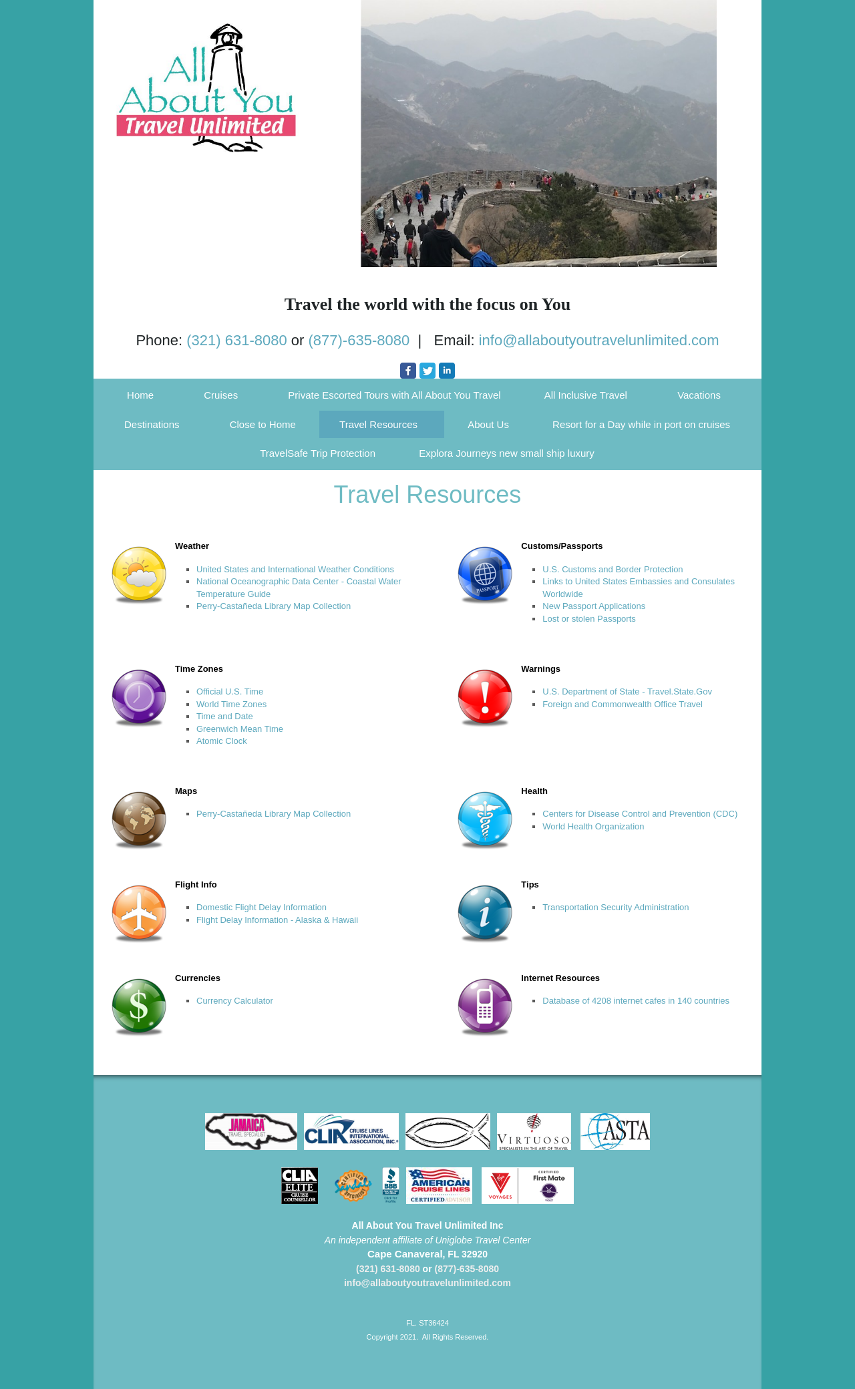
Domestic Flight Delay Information (261, 907)
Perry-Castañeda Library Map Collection (273, 606)
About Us (488, 424)
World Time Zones (231, 704)
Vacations (699, 395)
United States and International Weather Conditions (295, 569)
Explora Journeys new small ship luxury (506, 453)
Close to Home (263, 424)
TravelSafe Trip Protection (317, 453)
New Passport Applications (593, 606)
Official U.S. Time (229, 691)
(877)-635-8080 (359, 340)
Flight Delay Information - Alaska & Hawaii (277, 920)
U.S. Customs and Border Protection (612, 569)
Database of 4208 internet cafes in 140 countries (635, 1001)
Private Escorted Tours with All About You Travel (394, 395)
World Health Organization (593, 826)
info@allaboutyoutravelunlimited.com (599, 340)
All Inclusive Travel (585, 395)
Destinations (152, 424)
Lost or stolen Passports (588, 619)
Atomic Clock (221, 741)
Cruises (221, 395)
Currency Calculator (234, 1001)
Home (140, 395)
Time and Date (224, 716)
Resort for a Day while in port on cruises (641, 424)
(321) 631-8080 (236, 340)
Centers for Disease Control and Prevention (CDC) (639, 814)
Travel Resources (378, 424)
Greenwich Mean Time (239, 729)
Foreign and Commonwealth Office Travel (622, 704)
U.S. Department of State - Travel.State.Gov (627, 691)
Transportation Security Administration (615, 907)
